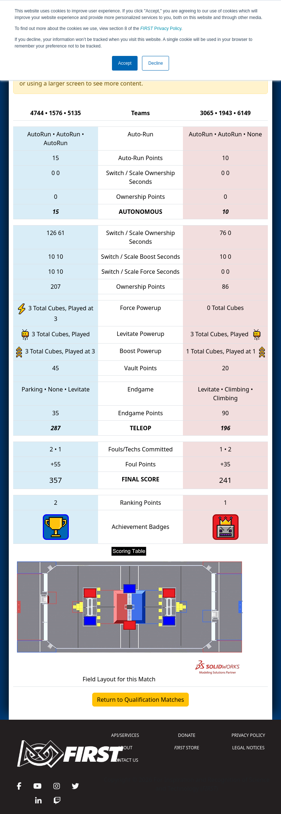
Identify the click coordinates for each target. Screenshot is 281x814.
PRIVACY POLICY (248, 735)
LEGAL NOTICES (248, 748)
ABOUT (125, 748)
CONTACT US (125, 760)
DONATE (186, 735)
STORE (186, 748)
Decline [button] (155, 63)
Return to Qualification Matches (140, 700)
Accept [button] (125, 63)
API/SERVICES (125, 735)
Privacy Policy (160, 28)
